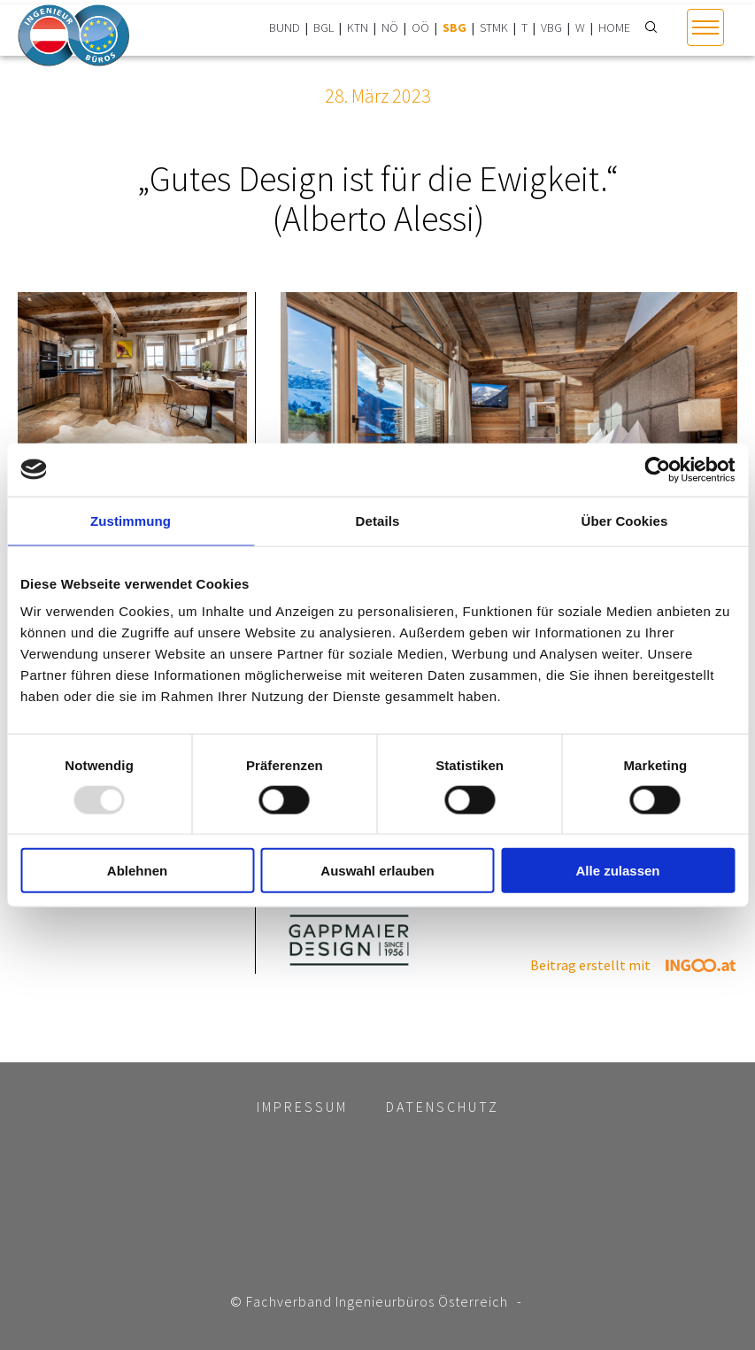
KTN (357, 27)
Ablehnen (137, 870)
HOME (614, 27)
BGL (323, 27)
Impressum (302, 1106)
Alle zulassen (617, 870)
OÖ (420, 27)
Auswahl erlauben (377, 870)
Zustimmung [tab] (130, 520)
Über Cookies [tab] (625, 520)
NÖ (389, 27)
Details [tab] (378, 520)
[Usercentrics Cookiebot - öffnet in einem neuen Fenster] (657, 469)
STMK (494, 27)
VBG (551, 27)
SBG (454, 27)
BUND (284, 27)
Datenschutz (442, 1106)
